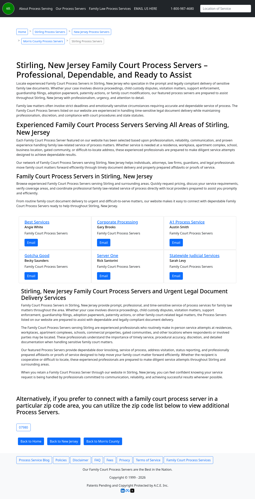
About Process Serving (36, 8)
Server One (107, 255)
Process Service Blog (34, 460)
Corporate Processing (117, 222)
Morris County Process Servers (43, 41)
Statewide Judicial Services (195, 255)
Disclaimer (80, 460)
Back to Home (31, 441)
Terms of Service (148, 460)
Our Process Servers (71, 8)
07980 (23, 427)
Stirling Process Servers (50, 32)
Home (22, 32)
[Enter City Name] (225, 8)
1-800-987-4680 (182, 8)
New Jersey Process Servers (91, 32)
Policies (61, 460)
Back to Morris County (102, 441)
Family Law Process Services (110, 8)
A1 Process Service (187, 222)
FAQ (97, 460)
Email (31, 242)
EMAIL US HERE (145, 8)
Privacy (124, 460)
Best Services (37, 222)
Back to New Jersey (64, 441)
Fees (110, 460)
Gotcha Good (37, 255)
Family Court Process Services (188, 460)
